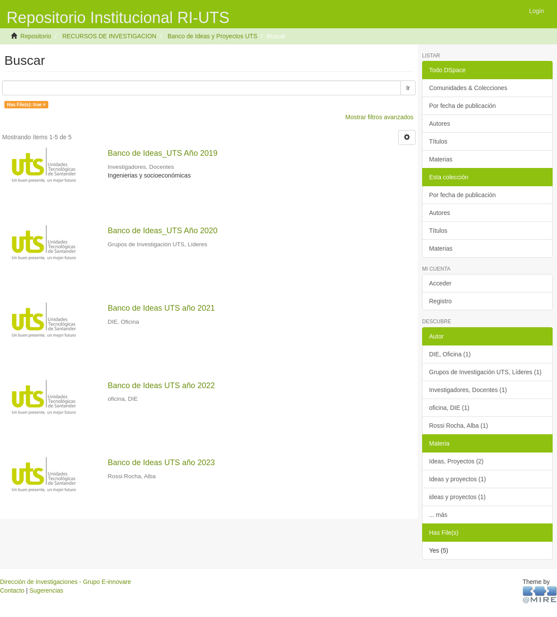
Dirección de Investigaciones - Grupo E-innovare (65, 581)
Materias (441, 159)
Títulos (438, 141)
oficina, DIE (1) (449, 407)
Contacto (12, 590)
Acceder (440, 283)
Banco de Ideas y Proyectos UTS (212, 36)
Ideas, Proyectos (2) (456, 461)
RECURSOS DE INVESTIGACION (109, 36)
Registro (440, 301)
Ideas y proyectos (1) (457, 479)
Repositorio (35, 36)
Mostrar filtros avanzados (379, 117)
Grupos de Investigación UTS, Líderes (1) (485, 372)
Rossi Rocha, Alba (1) (458, 425)
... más (438, 514)
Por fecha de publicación (462, 105)
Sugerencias (46, 590)
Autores (439, 123)
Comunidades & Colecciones (468, 87)
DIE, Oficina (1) (450, 354)
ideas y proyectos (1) (457, 496)
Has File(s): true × (26, 104)
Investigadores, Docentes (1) (468, 389)
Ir (408, 87)
